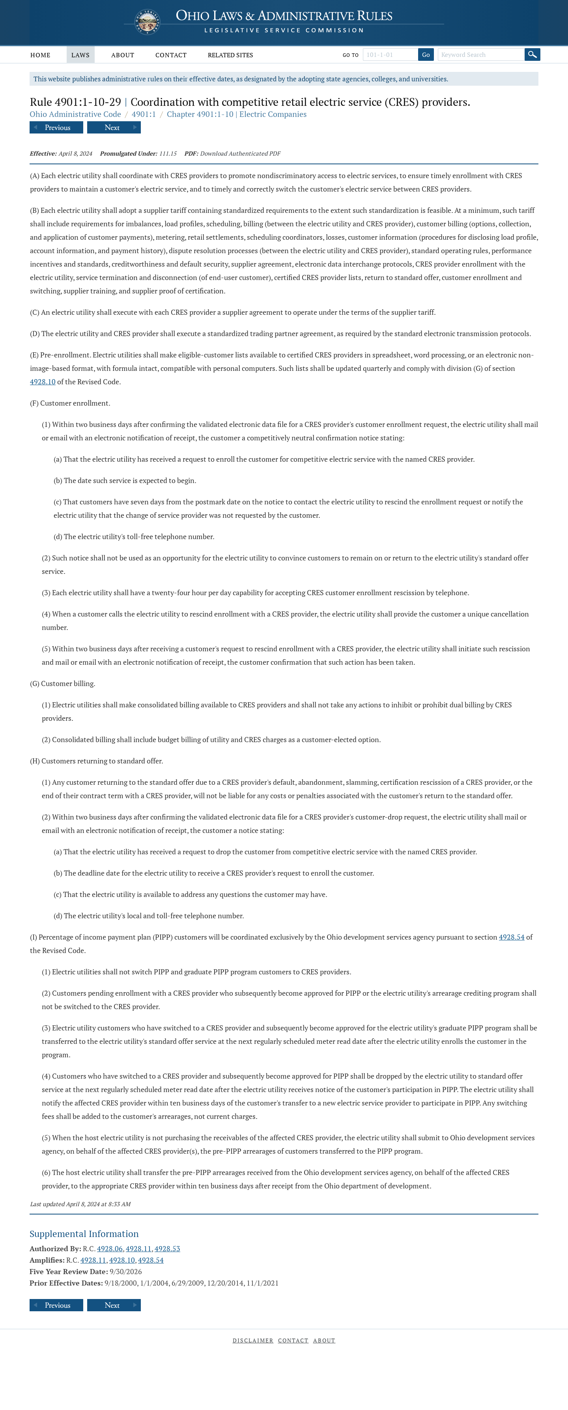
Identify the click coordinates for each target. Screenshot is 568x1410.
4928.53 (167, 1248)
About (123, 55)
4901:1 (144, 114)
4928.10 (43, 381)
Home (40, 55)
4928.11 (138, 1248)
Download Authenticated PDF (240, 153)
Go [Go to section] (426, 54)
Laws (80, 55)
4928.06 (110, 1248)
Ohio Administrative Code (75, 114)
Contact (171, 55)
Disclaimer (253, 1340)
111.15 (167, 153)
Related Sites (230, 55)
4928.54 (512, 937)
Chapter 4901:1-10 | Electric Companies (237, 114)
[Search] (532, 54)
